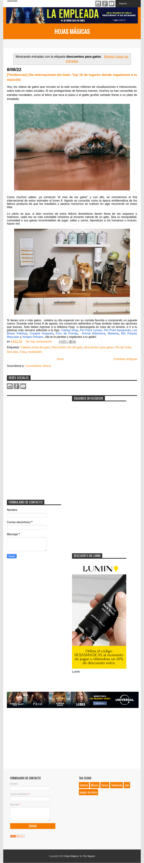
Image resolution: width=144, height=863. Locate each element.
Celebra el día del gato (35, 347)
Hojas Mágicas (72, 31)
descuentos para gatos (98, 347)
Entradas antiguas (125, 359)
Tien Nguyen (89, 856)
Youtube (112, 3)
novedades (34, 351)
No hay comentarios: (39, 341)
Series (104, 785)
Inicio (60, 359)
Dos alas (12, 351)
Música (95, 785)
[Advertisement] (34, 420)
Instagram (98, 3)
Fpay (23, 351)
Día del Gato (123, 347)
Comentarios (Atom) (38, 365)
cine (127, 785)
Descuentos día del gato (67, 347)
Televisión (116, 785)
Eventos (84, 785)
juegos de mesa (88, 792)
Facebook (105, 3)
